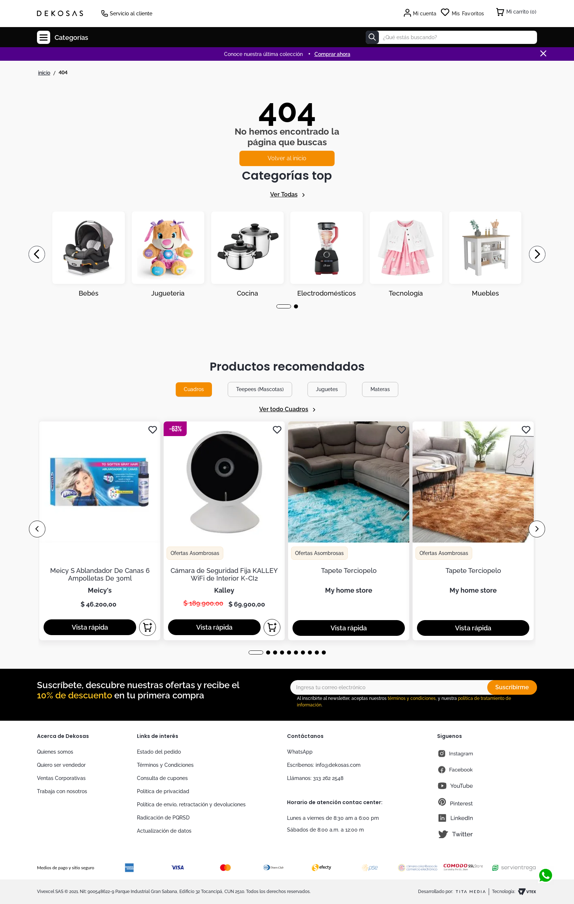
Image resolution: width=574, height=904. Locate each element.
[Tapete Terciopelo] (348, 530)
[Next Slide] (537, 254)
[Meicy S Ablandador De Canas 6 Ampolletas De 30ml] (99, 530)
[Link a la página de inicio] (44, 73)
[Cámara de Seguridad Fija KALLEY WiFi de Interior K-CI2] (224, 530)
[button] (283, 306)
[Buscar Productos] (372, 37)
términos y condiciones (412, 698)
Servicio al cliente (131, 13)
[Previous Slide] (37, 254)
